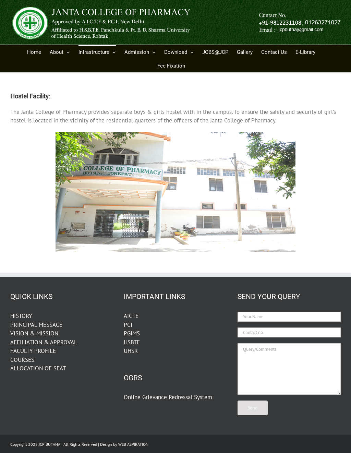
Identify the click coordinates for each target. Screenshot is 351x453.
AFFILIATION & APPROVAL (43, 342)
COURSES (22, 359)
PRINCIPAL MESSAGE (36, 325)
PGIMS (132, 333)
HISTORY (21, 316)
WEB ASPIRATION (133, 444)
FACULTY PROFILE (33, 351)
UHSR (131, 351)
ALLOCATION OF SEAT (38, 368)
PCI (128, 325)
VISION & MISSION (34, 333)
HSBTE (132, 342)
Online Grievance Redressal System (168, 397)
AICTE (131, 316)
